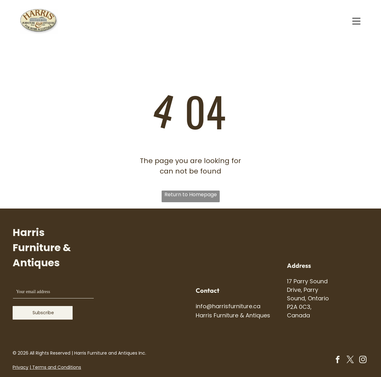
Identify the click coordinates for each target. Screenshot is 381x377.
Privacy (20, 367)
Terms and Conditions (56, 367)
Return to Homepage (190, 194)
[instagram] (362, 360)
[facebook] (337, 360)
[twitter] (350, 360)
